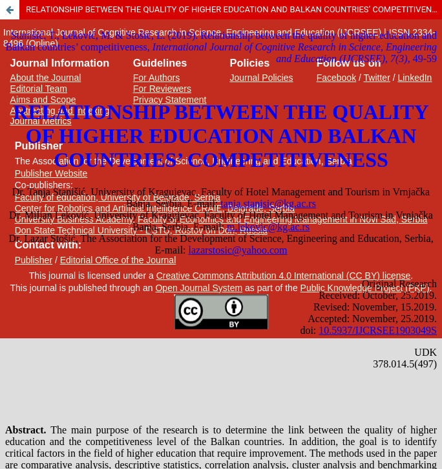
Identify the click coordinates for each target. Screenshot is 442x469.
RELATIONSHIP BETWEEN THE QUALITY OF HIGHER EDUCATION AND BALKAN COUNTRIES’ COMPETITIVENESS (234, 9)
